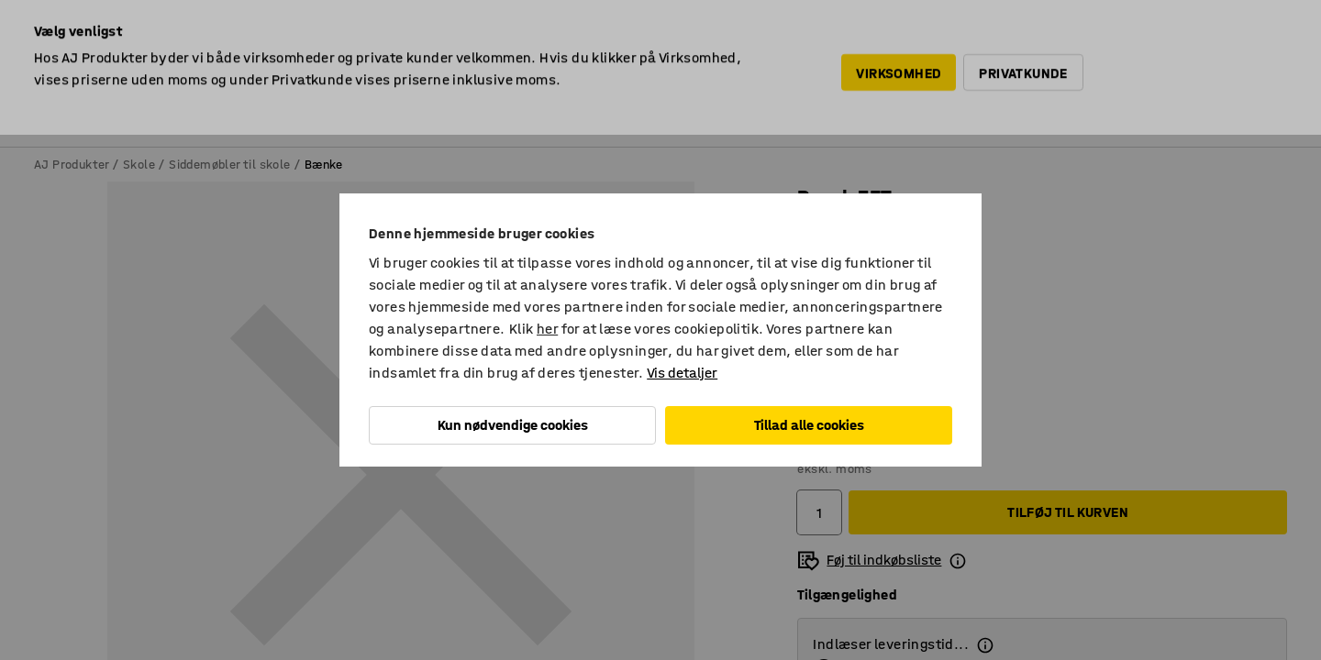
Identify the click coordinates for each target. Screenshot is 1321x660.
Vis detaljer (682, 372)
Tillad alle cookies (809, 425)
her (547, 328)
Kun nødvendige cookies (513, 425)
